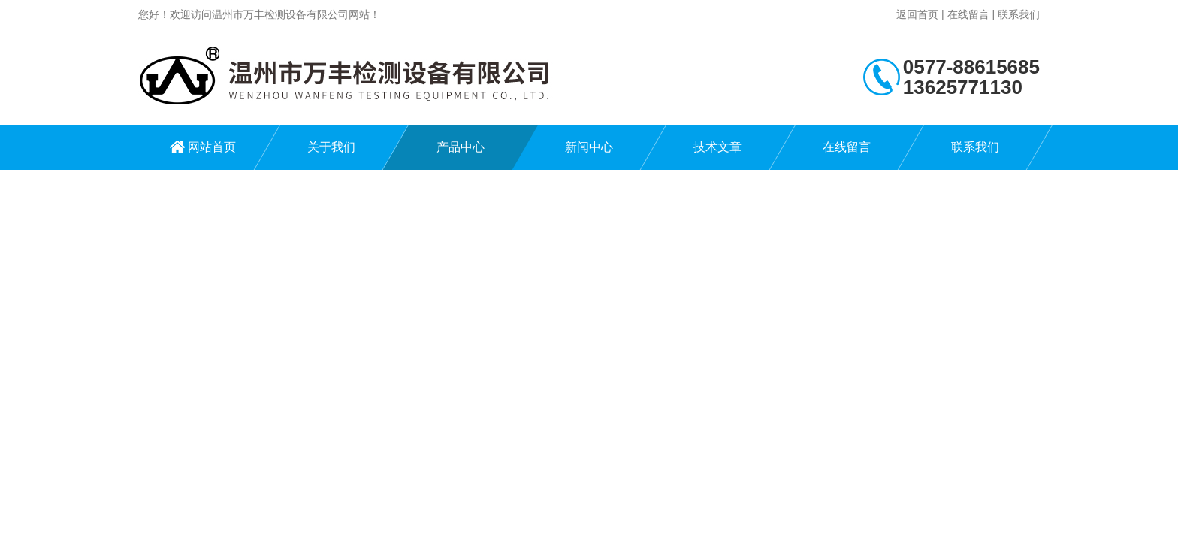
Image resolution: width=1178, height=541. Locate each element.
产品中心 (460, 147)
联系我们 (1019, 14)
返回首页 (917, 14)
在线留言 (968, 14)
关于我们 (331, 147)
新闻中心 (589, 147)
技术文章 (717, 147)
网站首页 (212, 147)
